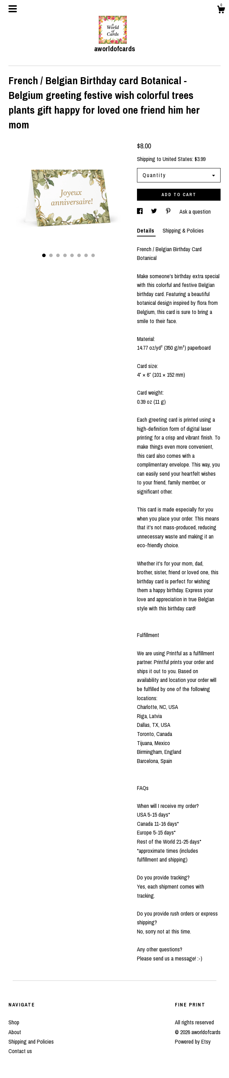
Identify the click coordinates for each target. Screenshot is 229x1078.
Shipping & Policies (183, 230)
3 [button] (58, 255)
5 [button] (72, 255)
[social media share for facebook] (140, 211)
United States (177, 159)
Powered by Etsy (193, 1041)
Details (146, 230)
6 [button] (79, 255)
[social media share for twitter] (154, 211)
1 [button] (44, 255)
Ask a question (195, 211)
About (14, 1032)
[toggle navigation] (12, 8)
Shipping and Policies (31, 1041)
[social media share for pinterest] (168, 211)
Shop (13, 1022)
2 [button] (51, 255)
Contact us (20, 1051)
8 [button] (93, 255)
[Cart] (221, 10)
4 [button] (65, 255)
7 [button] (86, 255)
